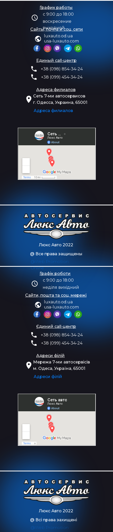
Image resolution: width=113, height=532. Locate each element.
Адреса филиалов (53, 110)
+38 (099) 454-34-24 (61, 77)
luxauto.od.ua (58, 36)
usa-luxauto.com (61, 41)
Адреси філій (48, 376)
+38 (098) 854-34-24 (62, 68)
